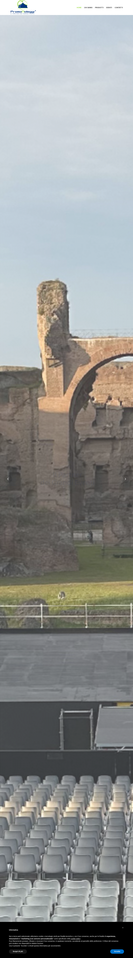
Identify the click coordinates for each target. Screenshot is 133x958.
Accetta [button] (117, 951)
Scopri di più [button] (18, 951)
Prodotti (99, 7)
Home (79, 7)
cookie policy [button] (75, 939)
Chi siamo (88, 7)
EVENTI (109, 7)
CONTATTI (119, 7)
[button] (123, 928)
